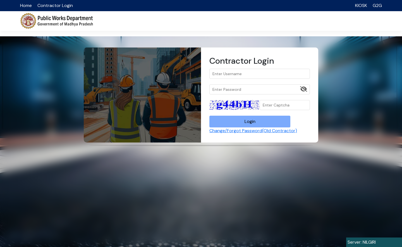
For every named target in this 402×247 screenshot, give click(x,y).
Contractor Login (55, 5)
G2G (377, 5)
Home (26, 5)
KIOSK (361, 5)
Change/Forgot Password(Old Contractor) (253, 131)
